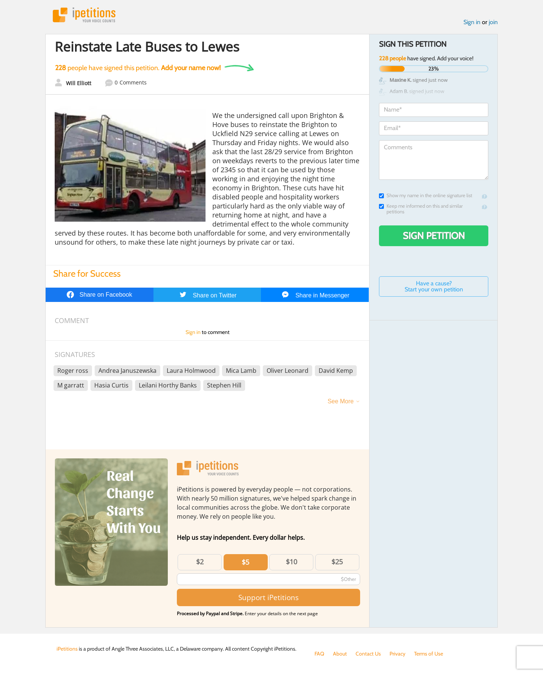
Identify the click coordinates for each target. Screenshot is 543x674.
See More (341, 401)
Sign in (471, 22)
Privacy (397, 653)
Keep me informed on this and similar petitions (421, 208)
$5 (245, 562)
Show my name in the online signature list (425, 195)
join (493, 22)
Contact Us (368, 653)
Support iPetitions (268, 597)
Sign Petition (434, 235)
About (340, 653)
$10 (291, 561)
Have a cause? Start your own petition (434, 286)
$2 (200, 561)
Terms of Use (428, 653)
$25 (337, 561)
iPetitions (84, 15)
